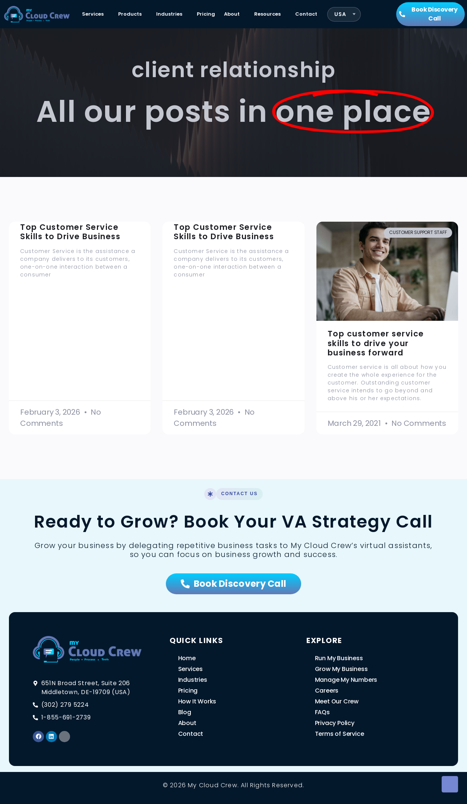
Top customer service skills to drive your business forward (376, 343)
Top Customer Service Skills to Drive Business (70, 232)
